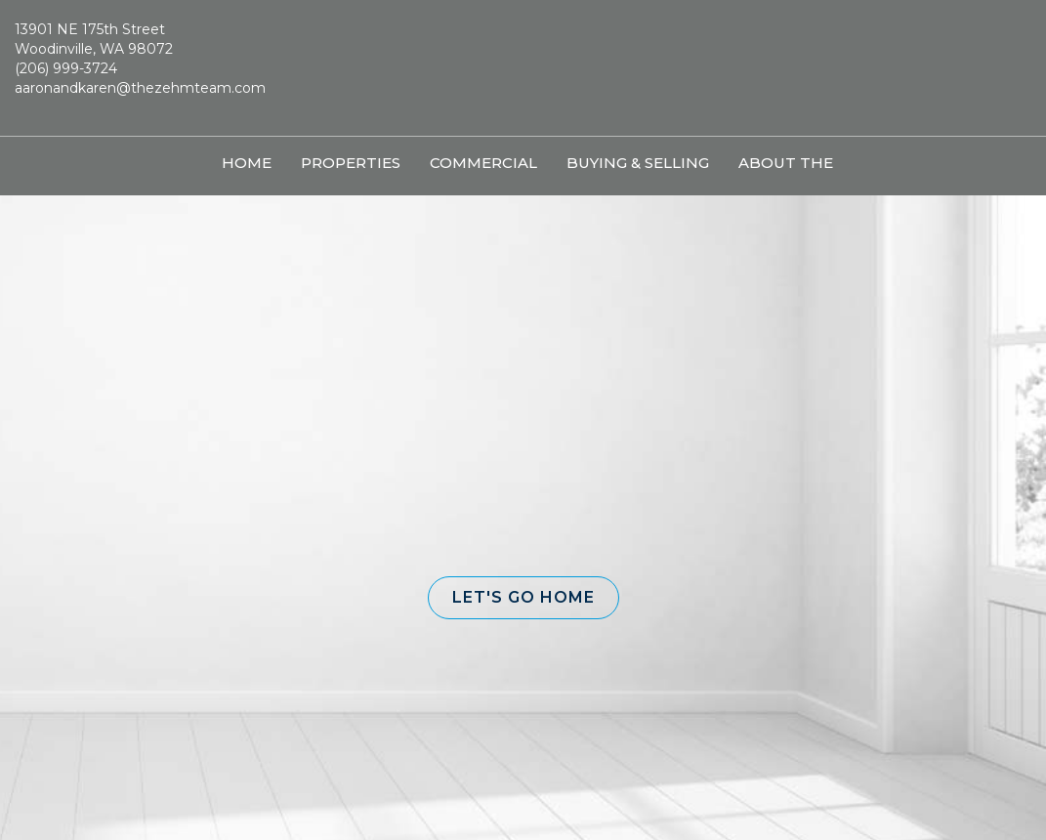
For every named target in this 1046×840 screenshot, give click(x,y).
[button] (523, 597)
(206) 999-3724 (66, 68)
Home (247, 162)
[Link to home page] (523, 68)
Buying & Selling (637, 162)
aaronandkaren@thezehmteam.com (140, 88)
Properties (350, 162)
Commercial (483, 162)
